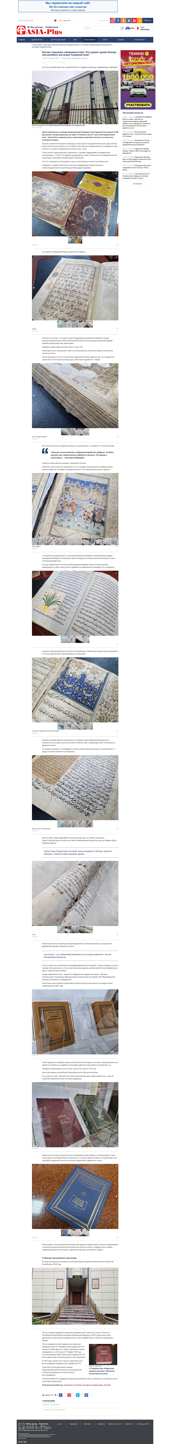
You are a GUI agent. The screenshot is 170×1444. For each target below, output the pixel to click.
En (106, 20)
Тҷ (103, 20)
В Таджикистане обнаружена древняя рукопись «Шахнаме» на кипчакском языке (102, 1371)
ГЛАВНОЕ (21, 40)
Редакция (73, 1424)
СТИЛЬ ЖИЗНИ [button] (90, 40)
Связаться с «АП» (115, 1424)
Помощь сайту (143, 1424)
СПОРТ (105, 40)
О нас (59, 1424)
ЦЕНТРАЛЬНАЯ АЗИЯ (58, 40)
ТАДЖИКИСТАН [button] (37, 40)
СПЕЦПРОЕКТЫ (139, 40)
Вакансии (129, 1424)
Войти (148, 20)
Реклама (87, 1424)
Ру (100, 20)
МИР (75, 40)
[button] (116, 173)
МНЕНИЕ (121, 40)
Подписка (101, 1424)
